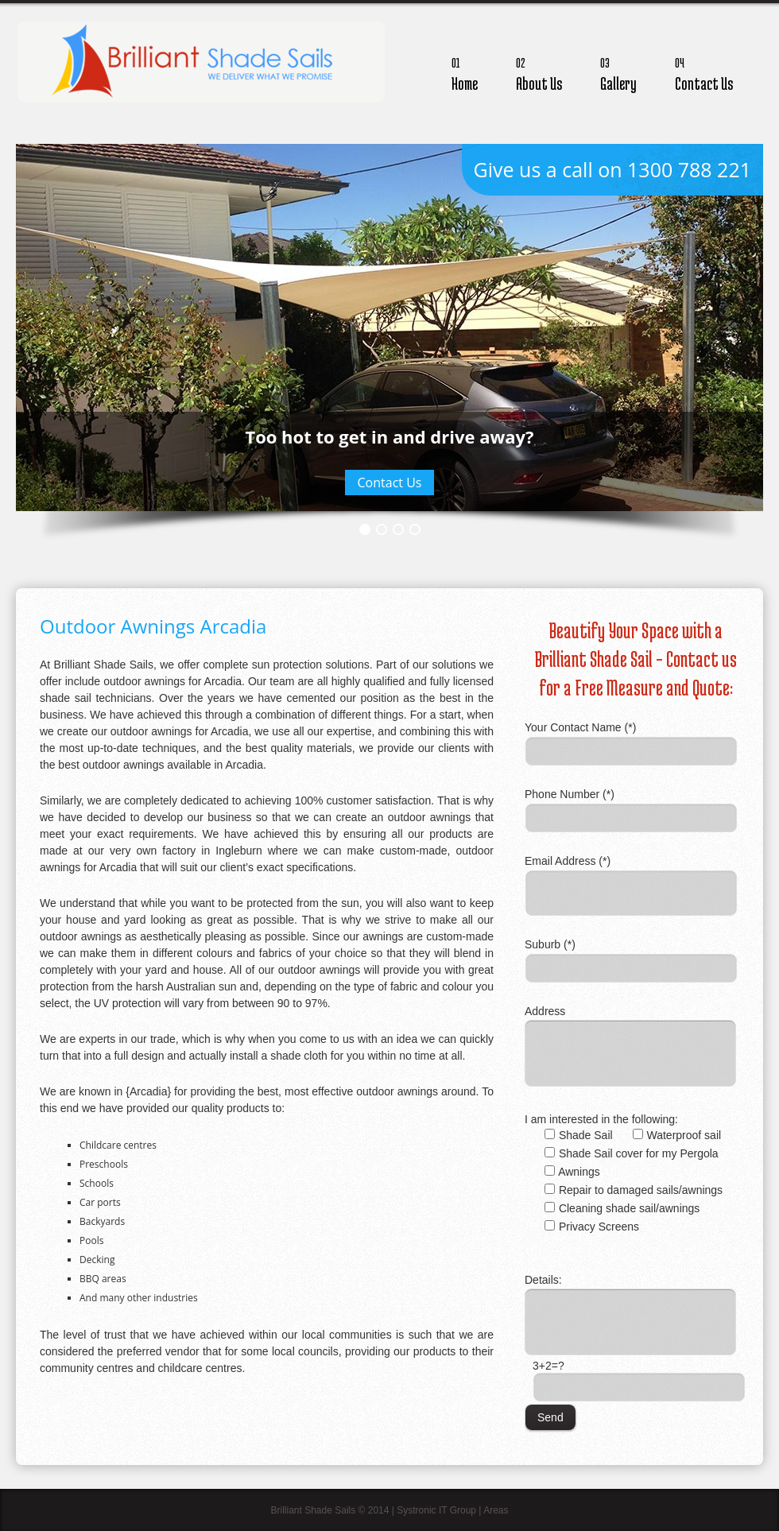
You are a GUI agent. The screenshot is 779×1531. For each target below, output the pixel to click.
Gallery (618, 72)
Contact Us (704, 72)
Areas (495, 1510)
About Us (539, 72)
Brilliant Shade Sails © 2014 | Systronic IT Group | (376, 1510)
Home (465, 72)
